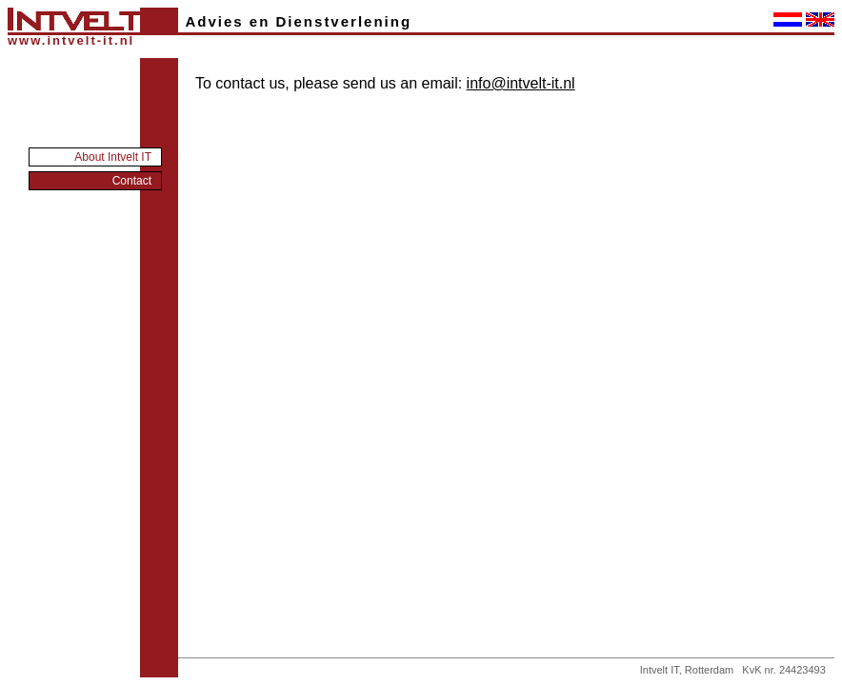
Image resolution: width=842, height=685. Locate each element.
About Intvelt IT (112, 157)
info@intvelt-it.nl (521, 83)
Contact (131, 180)
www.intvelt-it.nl (71, 40)
